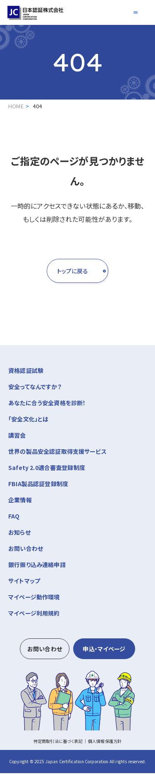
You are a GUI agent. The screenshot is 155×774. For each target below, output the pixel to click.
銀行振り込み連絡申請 (37, 565)
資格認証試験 (77, 370)
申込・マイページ (104, 649)
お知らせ (19, 533)
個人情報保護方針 (105, 742)
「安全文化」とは (28, 420)
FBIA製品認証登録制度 (38, 484)
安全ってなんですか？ (35, 387)
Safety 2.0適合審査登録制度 (46, 468)
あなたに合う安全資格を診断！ (47, 403)
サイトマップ (24, 581)
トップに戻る (58, 271)
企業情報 (77, 500)
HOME (16, 106)
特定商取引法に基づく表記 (58, 742)
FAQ (13, 517)
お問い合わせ (25, 549)
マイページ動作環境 (34, 598)
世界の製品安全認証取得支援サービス (57, 452)
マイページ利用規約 (34, 614)
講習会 (77, 435)
